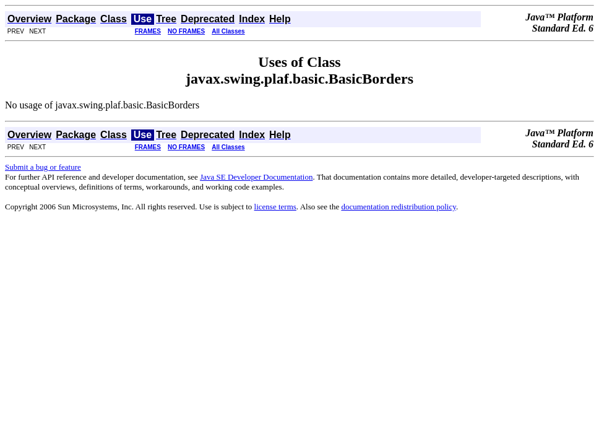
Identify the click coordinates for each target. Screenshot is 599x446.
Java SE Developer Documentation (256, 176)
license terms (275, 206)
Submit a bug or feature (43, 167)
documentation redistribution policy (398, 206)
